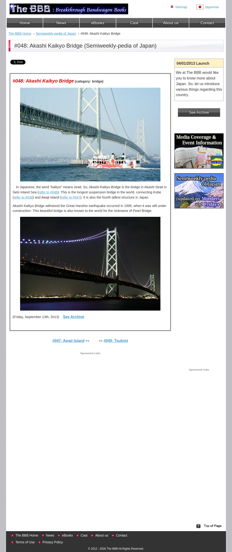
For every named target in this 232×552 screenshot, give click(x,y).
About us (170, 23)
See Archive (73, 317)
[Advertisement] (90, 388)
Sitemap (181, 7)
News (61, 23)
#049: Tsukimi (116, 341)
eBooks (97, 23)
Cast (134, 23)
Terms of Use (25, 542)
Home (25, 23)
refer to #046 (48, 192)
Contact (207, 23)
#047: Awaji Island (68, 341)
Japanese (212, 7)
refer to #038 (23, 197)
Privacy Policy (53, 542)
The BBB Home (19, 33)
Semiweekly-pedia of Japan (56, 33)
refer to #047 (70, 197)
